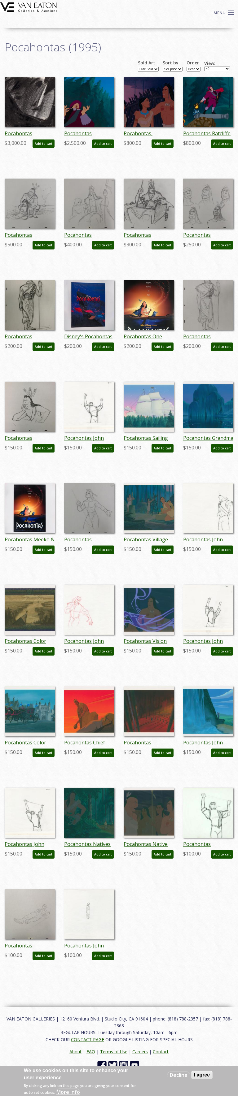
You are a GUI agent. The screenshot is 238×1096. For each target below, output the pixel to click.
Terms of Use (113, 1052)
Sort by (170, 63)
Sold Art (146, 63)
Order (193, 63)
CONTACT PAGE (87, 1039)
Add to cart (43, 143)
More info (68, 1092)
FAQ (90, 1052)
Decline (178, 1075)
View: (209, 63)
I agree (202, 1074)
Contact (161, 1052)
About (75, 1052)
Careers (140, 1052)
